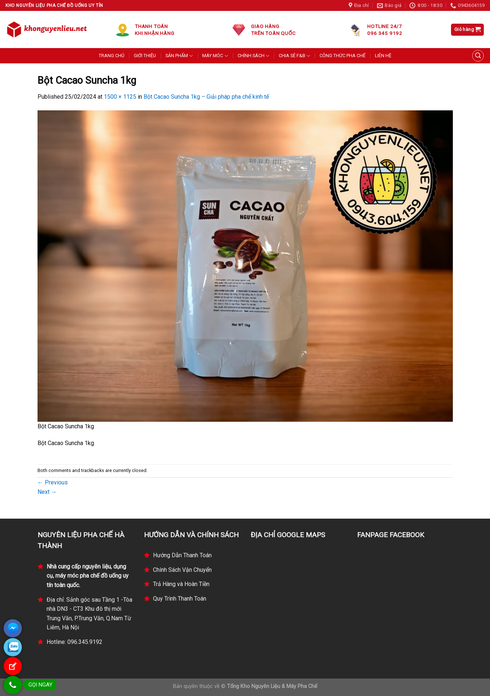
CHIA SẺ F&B (294, 55)
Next (47, 491)
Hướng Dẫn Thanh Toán (182, 555)
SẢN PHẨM (179, 55)
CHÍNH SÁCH (253, 55)
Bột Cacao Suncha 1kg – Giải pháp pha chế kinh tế (206, 96)
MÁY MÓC (215, 55)
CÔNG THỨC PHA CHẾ (342, 55)
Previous (53, 482)
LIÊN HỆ (383, 55)
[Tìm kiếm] (478, 56)
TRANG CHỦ (111, 55)
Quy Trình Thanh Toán (179, 598)
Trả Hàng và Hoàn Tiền (181, 584)
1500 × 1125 (120, 96)
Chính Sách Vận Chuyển (182, 569)
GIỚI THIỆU (145, 55)
